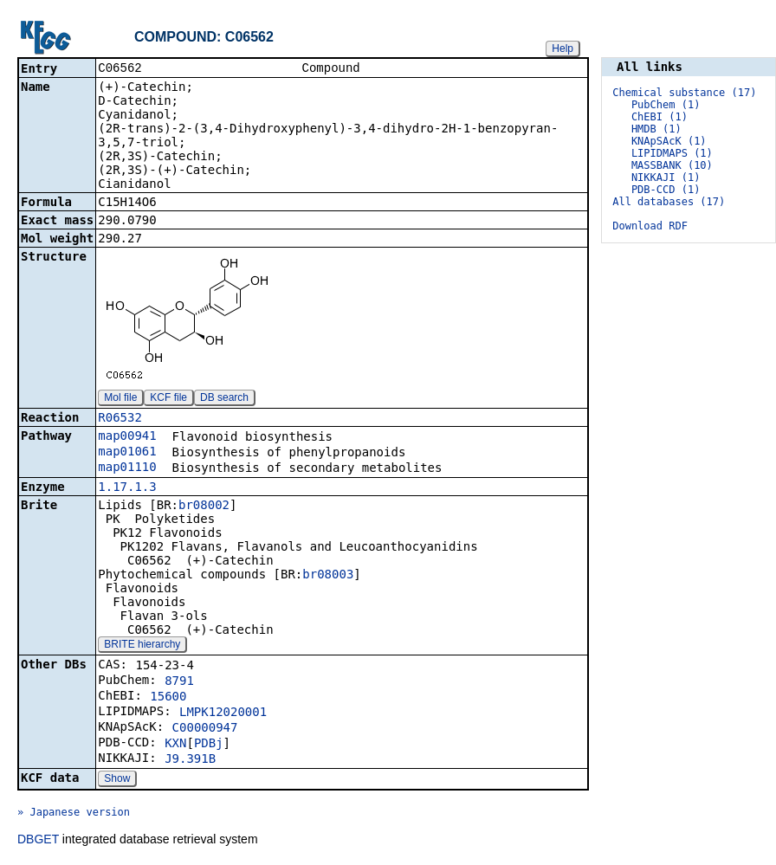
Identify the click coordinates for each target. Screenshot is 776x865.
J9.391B (190, 760)
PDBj (208, 745)
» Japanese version (73, 814)
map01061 (127, 453)
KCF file (168, 399)
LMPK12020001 (223, 713)
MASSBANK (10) (672, 165)
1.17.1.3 (127, 488)
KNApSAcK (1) (669, 141)
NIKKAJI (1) (665, 177)
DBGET (38, 841)
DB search (224, 399)
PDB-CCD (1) (665, 190)
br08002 (204, 506)
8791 (179, 682)
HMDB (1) (656, 129)
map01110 (127, 468)
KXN (175, 745)
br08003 (327, 576)
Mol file (120, 399)
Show (117, 780)
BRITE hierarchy (142, 646)
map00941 (127, 437)
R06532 (120, 419)
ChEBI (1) (659, 117)
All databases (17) (668, 202)
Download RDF (650, 226)
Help (562, 48)
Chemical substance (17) (684, 93)
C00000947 (205, 729)
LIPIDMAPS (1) (672, 153)
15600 (168, 698)
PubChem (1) (665, 105)
